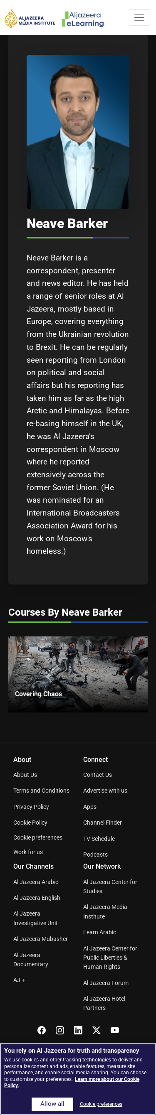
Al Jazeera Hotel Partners (104, 1003)
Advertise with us (105, 790)
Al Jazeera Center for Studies (110, 886)
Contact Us (97, 774)
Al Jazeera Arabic (35, 882)
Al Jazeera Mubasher (40, 939)
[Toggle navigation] (139, 17)
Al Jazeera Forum (106, 983)
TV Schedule (99, 838)
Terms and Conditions (41, 790)
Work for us (28, 852)
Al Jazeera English (36, 897)
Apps (90, 806)
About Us (25, 774)
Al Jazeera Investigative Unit (35, 918)
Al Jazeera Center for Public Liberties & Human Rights (110, 957)
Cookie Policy (30, 822)
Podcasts (95, 854)
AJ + (19, 980)
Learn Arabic (99, 932)
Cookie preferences (37, 837)
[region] (78, 1079)
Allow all (52, 1104)
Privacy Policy (31, 806)
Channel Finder (102, 822)
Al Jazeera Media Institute (105, 911)
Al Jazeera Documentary (30, 960)
